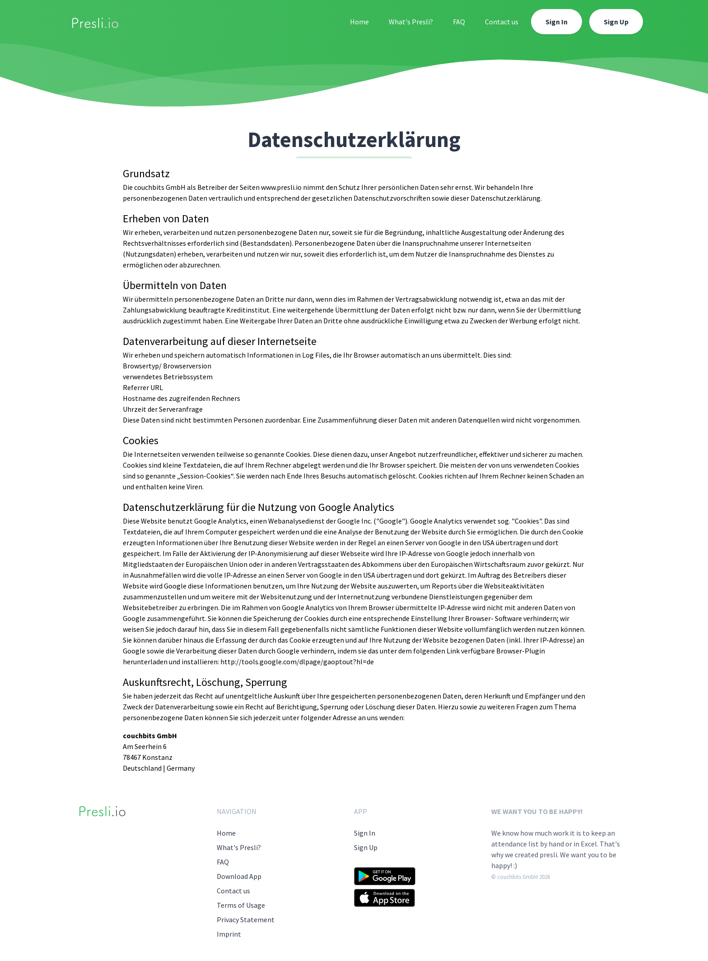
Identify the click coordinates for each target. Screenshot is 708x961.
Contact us (501, 21)
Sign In (556, 21)
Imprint (229, 933)
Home (359, 21)
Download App (239, 876)
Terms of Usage (241, 905)
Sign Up (616, 21)
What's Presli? (411, 21)
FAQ (459, 21)
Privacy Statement (246, 919)
